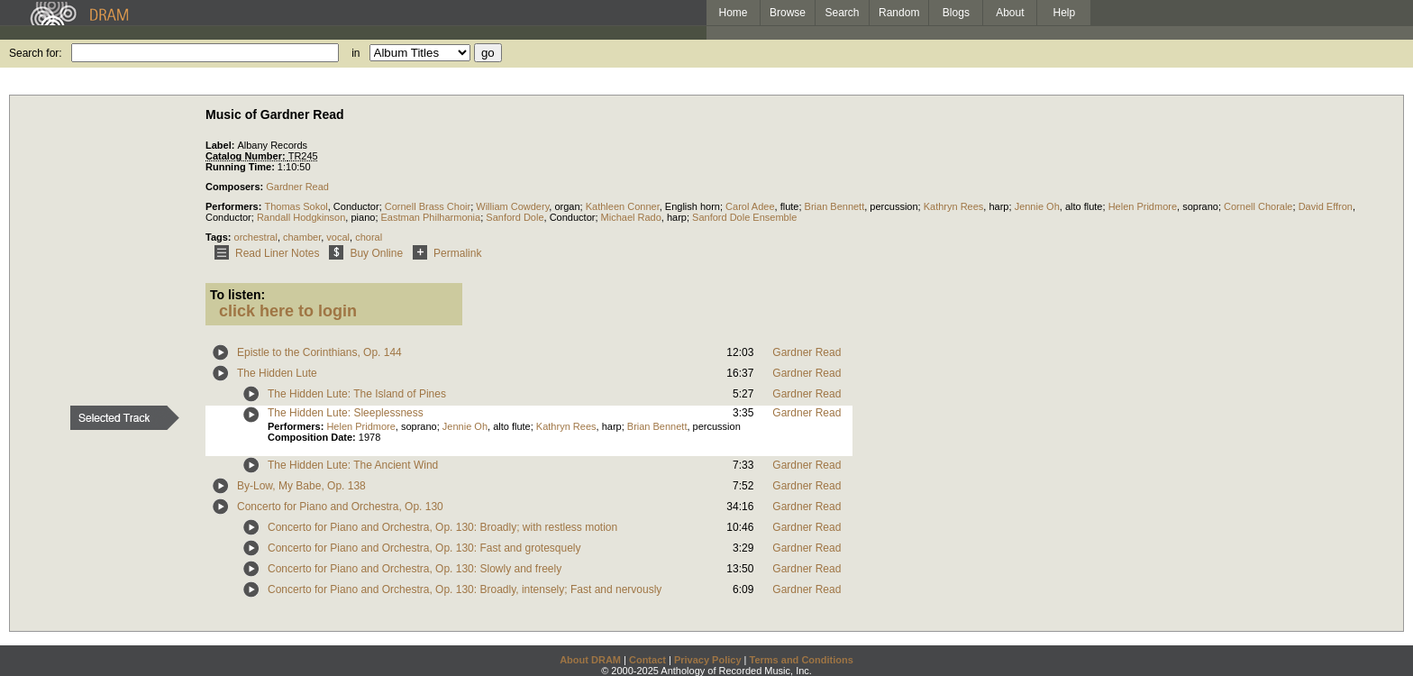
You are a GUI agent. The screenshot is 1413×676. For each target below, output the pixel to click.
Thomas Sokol (295, 206)
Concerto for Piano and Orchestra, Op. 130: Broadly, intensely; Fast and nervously (464, 589)
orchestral (256, 237)
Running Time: (241, 166)
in (355, 53)
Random (899, 12)
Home (732, 12)
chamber (302, 237)
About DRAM (590, 659)
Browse (788, 12)
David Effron (1326, 206)
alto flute (1084, 206)
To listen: (237, 295)
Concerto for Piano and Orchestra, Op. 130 (340, 506)
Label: (221, 145)
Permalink (443, 253)
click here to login (288, 311)
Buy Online (363, 253)
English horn (692, 206)
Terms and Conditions (801, 659)
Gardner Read (297, 186)
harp (998, 206)
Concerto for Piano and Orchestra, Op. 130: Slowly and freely (414, 568)
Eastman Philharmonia (431, 217)
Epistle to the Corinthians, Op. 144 (319, 352)
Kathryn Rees (954, 206)
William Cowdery (512, 206)
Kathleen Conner (623, 206)
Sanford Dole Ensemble (744, 217)
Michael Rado (631, 217)
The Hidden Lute (277, 373)
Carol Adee (749, 206)
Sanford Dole (514, 217)
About (1010, 12)
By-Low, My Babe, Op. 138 (301, 486)
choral (368, 237)
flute (789, 206)
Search (842, 12)
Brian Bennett (835, 206)
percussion (893, 206)
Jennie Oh (1037, 206)
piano (363, 217)
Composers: (235, 186)
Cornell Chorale (1258, 206)
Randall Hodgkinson (301, 217)
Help (1064, 12)
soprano (1200, 206)
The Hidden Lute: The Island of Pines (357, 394)
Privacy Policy (708, 659)
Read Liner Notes (263, 253)
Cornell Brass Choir (427, 206)
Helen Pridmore (1142, 206)
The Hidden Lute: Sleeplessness (346, 413)
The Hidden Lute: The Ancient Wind (353, 465)
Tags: (219, 237)
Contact (647, 659)
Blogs (956, 12)
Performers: (234, 206)
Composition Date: (313, 437)
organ (566, 206)
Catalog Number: (246, 156)
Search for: (35, 53)
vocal (338, 237)
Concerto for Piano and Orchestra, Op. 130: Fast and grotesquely (424, 548)
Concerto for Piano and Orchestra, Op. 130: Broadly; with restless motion (442, 527)
